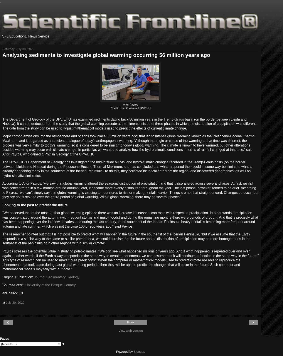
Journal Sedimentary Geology (56, 277)
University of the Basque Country (50, 285)
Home (130, 322)
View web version (130, 330)
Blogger (139, 351)
